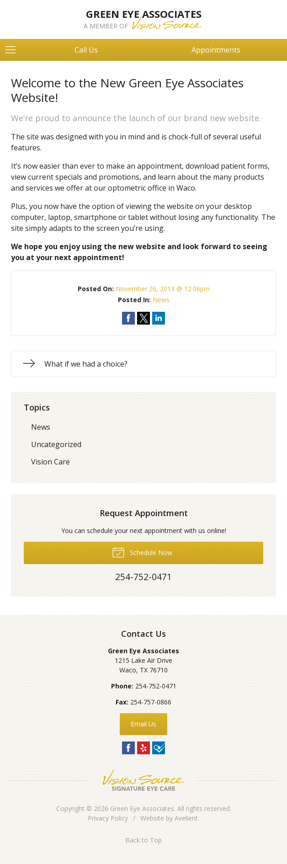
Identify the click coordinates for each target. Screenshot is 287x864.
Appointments (215, 50)
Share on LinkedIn (158, 318)
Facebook (128, 747)
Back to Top (143, 840)
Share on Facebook (128, 318)
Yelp (143, 747)
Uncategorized (56, 444)
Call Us (86, 50)
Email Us (143, 724)
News (161, 299)
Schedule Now (142, 551)
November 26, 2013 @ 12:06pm (163, 288)
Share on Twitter (143, 318)
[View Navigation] (13, 50)
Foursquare (158, 747)
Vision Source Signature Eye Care (143, 780)
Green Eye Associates (142, 808)
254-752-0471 (155, 686)
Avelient (186, 818)
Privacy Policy (108, 818)
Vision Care (50, 462)
